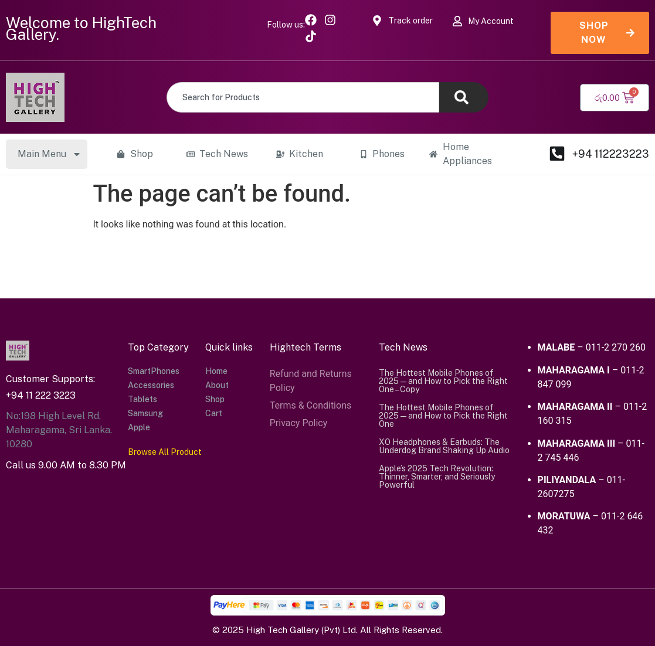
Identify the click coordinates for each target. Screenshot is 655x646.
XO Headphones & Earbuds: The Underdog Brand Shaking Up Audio (444, 446)
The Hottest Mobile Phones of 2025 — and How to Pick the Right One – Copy (443, 381)
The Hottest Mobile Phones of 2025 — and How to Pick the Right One (443, 416)
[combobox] (303, 97)
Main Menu (50, 154)
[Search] (463, 97)
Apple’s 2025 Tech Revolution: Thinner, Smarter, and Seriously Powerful (437, 476)
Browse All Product (165, 452)
